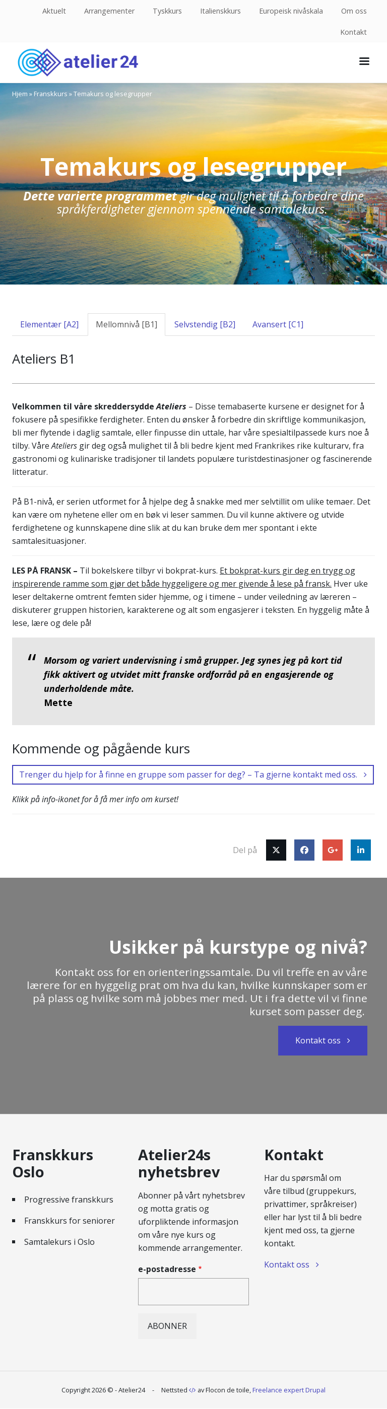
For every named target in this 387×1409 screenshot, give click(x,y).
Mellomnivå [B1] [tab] (126, 324)
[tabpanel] (193, 602)
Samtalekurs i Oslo (59, 1241)
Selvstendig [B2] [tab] (204, 324)
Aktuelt (54, 11)
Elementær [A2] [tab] (49, 324)
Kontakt (353, 32)
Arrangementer (109, 11)
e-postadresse (167, 1269)
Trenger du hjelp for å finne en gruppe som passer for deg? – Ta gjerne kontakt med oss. (188, 774)
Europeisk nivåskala (291, 11)
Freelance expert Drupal (289, 1389)
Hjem (20, 93)
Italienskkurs (220, 11)
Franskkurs (51, 93)
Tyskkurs (167, 11)
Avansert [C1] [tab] (277, 324)
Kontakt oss (318, 1040)
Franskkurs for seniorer (69, 1220)
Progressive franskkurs (68, 1199)
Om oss (354, 11)
